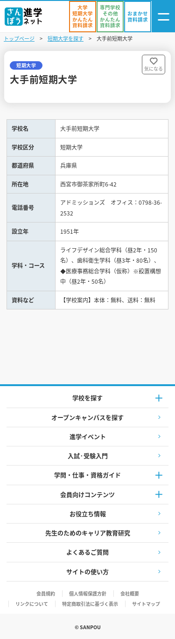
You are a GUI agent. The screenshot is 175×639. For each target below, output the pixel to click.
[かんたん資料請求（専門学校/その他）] (110, 16)
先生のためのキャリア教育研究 (87, 532)
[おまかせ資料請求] (137, 16)
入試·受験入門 (88, 455)
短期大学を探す (66, 38)
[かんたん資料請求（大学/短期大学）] (82, 16)
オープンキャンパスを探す (87, 417)
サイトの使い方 (87, 571)
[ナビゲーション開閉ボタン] (163, 16)
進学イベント (88, 436)
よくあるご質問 (87, 551)
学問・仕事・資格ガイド (87, 474)
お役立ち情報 (88, 513)
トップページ (19, 38)
